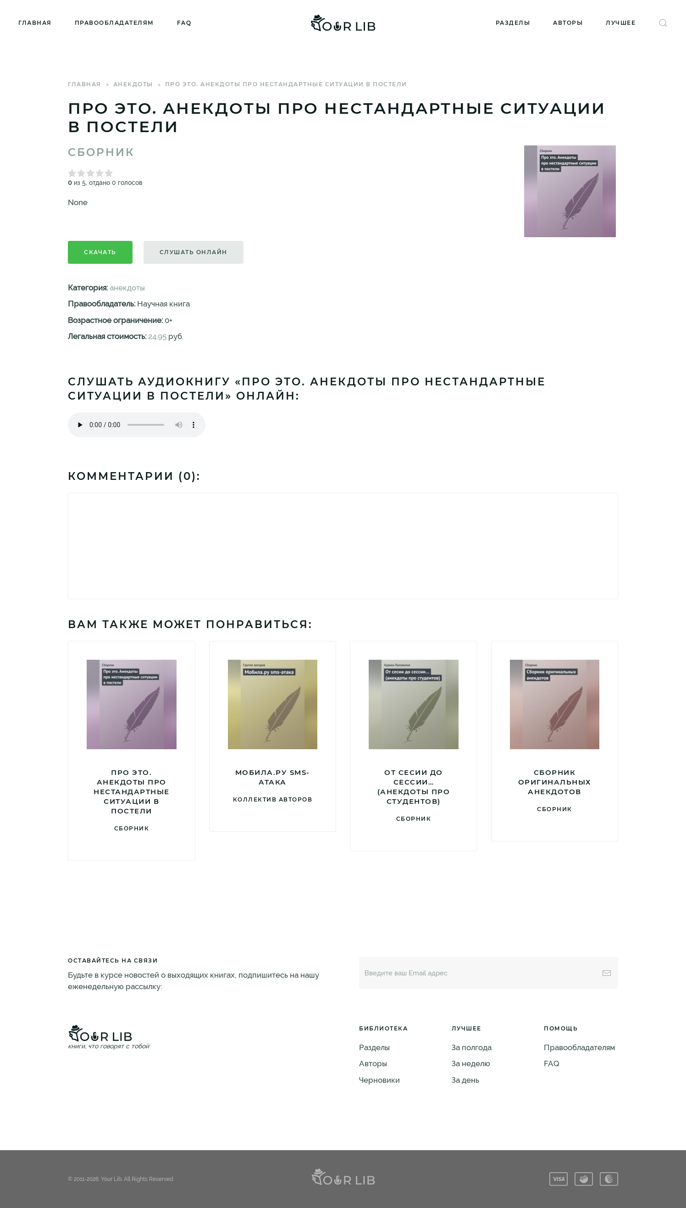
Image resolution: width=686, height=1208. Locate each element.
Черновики (379, 1080)
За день (465, 1080)
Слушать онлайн (193, 252)
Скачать (100, 252)
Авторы (568, 22)
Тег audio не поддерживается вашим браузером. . (136, 424)
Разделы (513, 22)
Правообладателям (114, 22)
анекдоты (133, 84)
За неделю (471, 1063)
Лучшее (621, 22)
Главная (35, 22)
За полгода (472, 1047)
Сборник (101, 152)
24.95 (157, 336)
